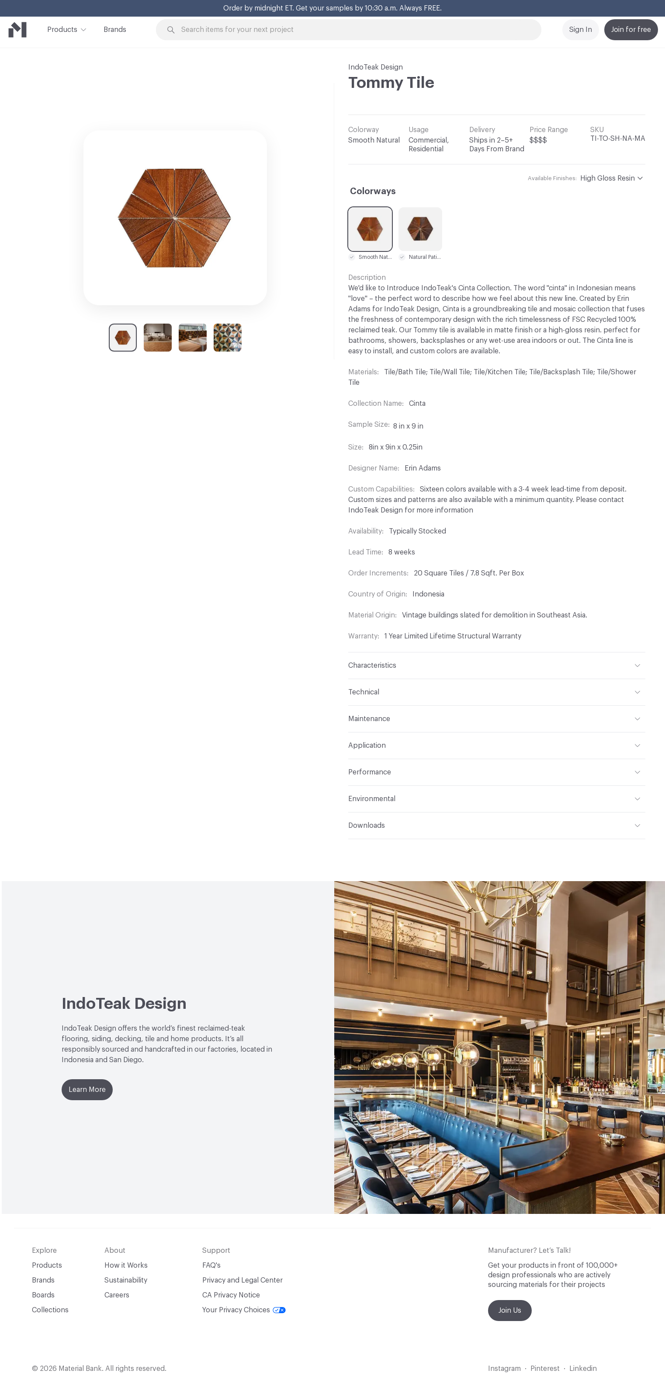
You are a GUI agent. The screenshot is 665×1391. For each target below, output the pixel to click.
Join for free (631, 29)
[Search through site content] (353, 30)
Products (62, 28)
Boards (43, 1295)
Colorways (373, 191)
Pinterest (545, 1368)
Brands (115, 29)
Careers (116, 1295)
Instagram (504, 1368)
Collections (50, 1310)
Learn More (87, 1089)
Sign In (580, 29)
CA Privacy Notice (231, 1295)
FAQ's (211, 1265)
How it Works (126, 1265)
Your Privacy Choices (244, 1310)
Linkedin (583, 1368)
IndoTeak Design (375, 67)
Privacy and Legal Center (242, 1280)
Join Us (510, 1310)
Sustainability (125, 1280)
